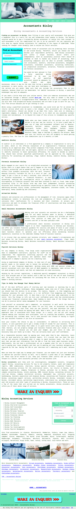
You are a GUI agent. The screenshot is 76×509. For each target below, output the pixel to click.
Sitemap (4, 494)
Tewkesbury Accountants (22, 465)
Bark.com (38, 97)
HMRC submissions (16, 366)
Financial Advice (16, 415)
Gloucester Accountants (11, 467)
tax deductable (30, 90)
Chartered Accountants (18, 405)
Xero (45, 128)
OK (72, 507)
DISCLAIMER (70, 21)
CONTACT (63, 21)
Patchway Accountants (10, 469)
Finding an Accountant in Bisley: (14, 35)
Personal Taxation (17, 411)
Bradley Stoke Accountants (45, 465)
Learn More (65, 507)
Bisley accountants (9, 362)
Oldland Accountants (65, 467)
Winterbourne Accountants (23, 471)
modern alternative (9, 111)
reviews (4, 115)
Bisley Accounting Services (17, 399)
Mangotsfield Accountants (51, 469)
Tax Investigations (17, 427)
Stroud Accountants (36, 463)
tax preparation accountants (35, 67)
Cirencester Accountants (29, 469)
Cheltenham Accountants (10, 473)
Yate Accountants (28, 467)
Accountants (23, 463)
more (66, 440)
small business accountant (51, 239)
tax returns (47, 122)
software (56, 124)
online (38, 45)
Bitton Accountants (42, 471)
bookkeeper (6, 92)
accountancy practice (52, 57)
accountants (29, 43)
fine (19, 136)
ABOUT (57, 21)
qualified (39, 74)
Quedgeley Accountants (53, 463)
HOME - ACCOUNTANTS (38, 487)
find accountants (12, 432)
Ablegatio (61, 130)
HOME (48, 21)
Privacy (72, 494)
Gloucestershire (12, 463)
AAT (39, 78)
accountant (44, 39)
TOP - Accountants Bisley (11, 476)
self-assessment (57, 35)
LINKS (52, 21)
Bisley (61, 37)
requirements (40, 53)
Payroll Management (17, 429)
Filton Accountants (65, 465)
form (36, 99)
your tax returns (35, 134)
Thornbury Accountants (61, 471)
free (7, 103)
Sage (39, 132)
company (13, 113)
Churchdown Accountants (46, 467)
